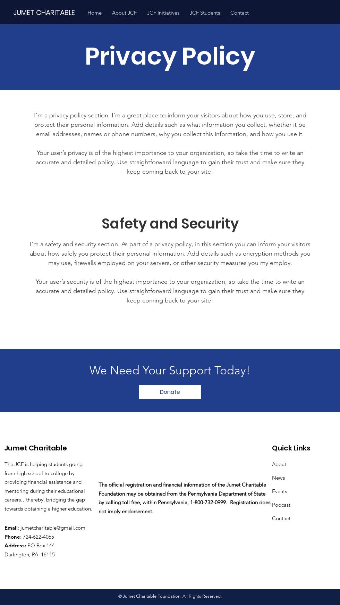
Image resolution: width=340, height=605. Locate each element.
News (278, 477)
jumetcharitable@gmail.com (52, 527)
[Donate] (170, 392)
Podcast (281, 505)
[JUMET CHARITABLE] (47, 12)
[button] (124, 13)
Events (279, 491)
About (279, 464)
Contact (281, 518)
